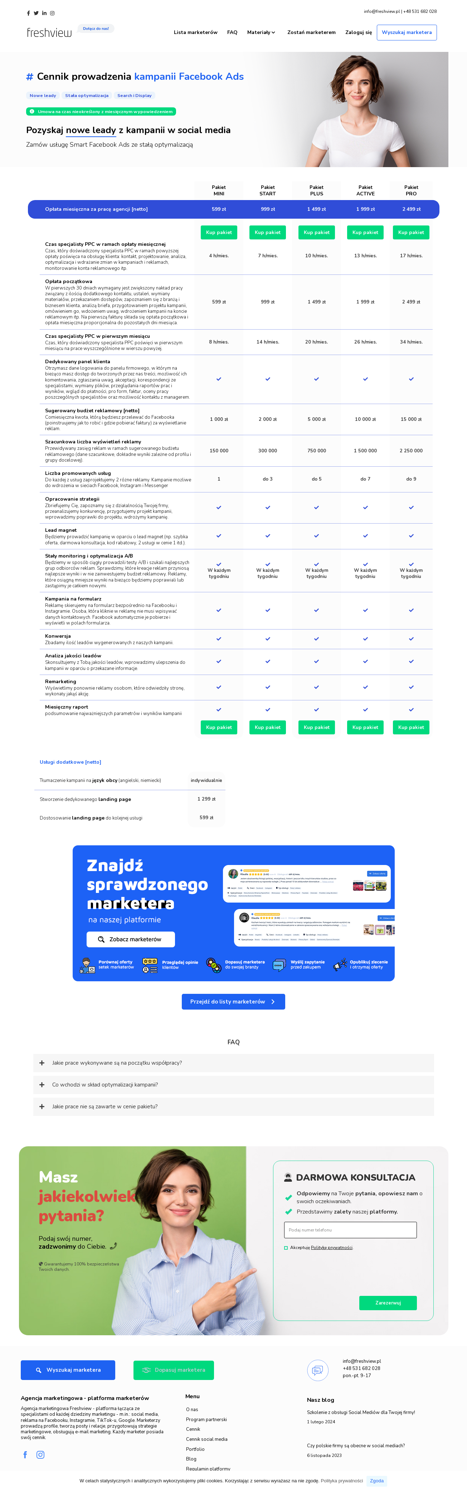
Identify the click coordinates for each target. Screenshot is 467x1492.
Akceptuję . (322, 1245)
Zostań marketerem (311, 29)
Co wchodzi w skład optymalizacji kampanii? (105, 1082)
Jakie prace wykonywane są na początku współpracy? (117, 1060)
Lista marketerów (196, 29)
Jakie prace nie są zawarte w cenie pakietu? (105, 1104)
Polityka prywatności (342, 1480)
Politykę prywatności (331, 1245)
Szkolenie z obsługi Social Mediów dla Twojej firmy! (361, 1411)
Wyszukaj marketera (407, 29)
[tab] (233, 1061)
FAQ (232, 29)
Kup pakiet (219, 230)
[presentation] (338, 1269)
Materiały (261, 29)
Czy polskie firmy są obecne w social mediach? (356, 1444)
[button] (233, 999)
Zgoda (377, 1480)
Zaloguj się (358, 29)
